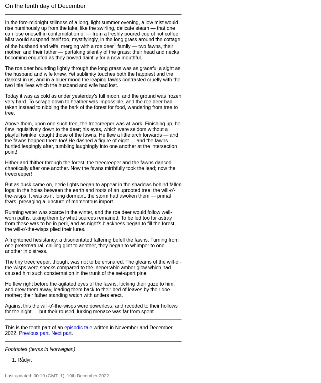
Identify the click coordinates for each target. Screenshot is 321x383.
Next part (61, 333)
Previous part (33, 333)
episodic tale (78, 327)
